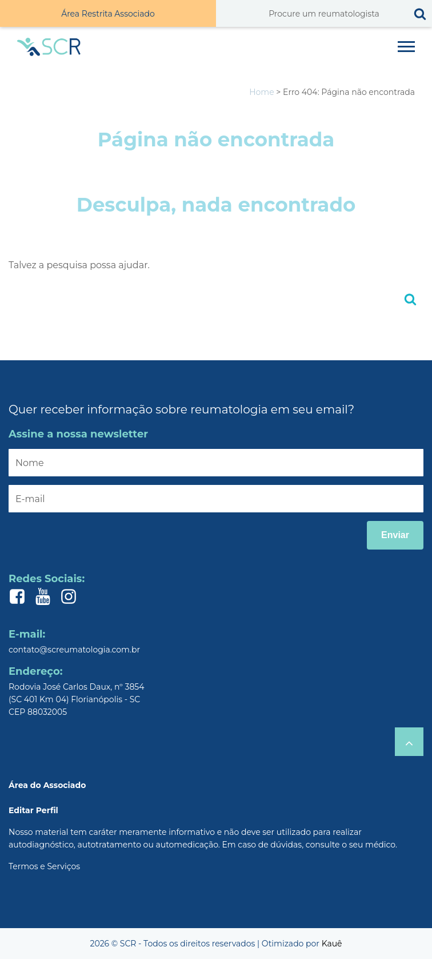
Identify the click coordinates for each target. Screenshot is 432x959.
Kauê (332, 943)
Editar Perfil (33, 810)
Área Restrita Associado (108, 14)
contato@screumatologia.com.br (74, 649)
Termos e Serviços (44, 866)
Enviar (395, 535)
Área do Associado (47, 785)
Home (261, 92)
